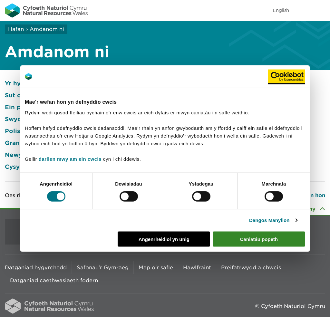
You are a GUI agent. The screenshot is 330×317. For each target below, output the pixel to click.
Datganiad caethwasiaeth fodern (54, 280)
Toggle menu (321, 10)
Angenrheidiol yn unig (164, 239)
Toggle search (303, 10)
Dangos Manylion (269, 220)
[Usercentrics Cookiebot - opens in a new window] (286, 76)
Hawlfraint (197, 267)
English (281, 10)
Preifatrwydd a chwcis (251, 267)
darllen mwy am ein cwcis (70, 158)
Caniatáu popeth (259, 239)
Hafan (16, 29)
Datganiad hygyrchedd (36, 267)
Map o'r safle (156, 267)
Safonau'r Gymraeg (103, 267)
